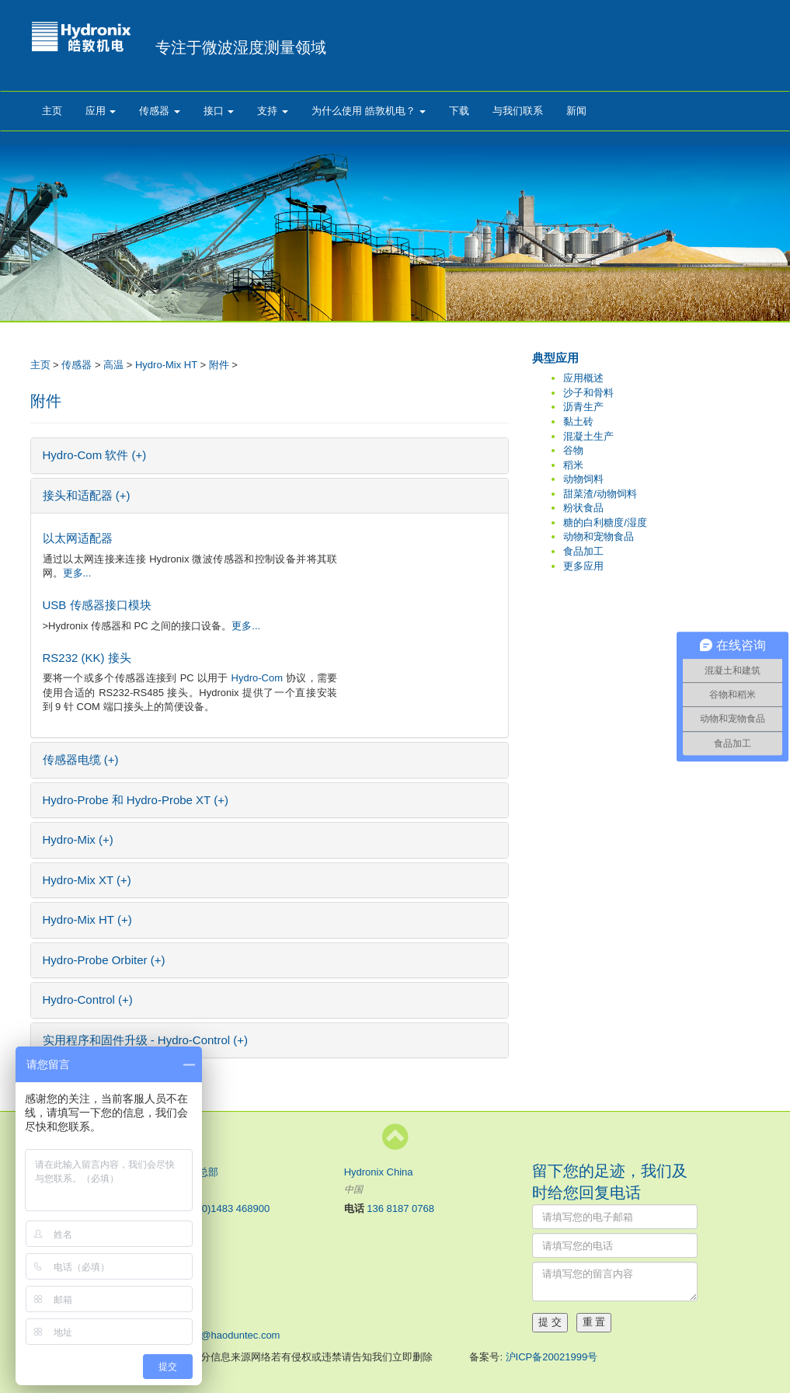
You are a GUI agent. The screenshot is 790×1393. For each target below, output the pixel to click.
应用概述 (583, 378)
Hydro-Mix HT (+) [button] (87, 919)
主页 (52, 111)
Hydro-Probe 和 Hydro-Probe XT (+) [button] (135, 799)
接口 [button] (219, 111)
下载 (459, 111)
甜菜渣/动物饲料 (600, 494)
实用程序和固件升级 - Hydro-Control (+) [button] (146, 1039)
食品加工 (583, 551)
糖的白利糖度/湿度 (605, 522)
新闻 (576, 111)
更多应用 (583, 566)
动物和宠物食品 (598, 536)
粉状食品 (583, 508)
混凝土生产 (588, 436)
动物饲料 (583, 479)
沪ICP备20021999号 (552, 1357)
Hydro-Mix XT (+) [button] (87, 879)
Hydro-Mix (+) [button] (78, 839)
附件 (219, 365)
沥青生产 (583, 407)
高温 (113, 365)
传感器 (76, 365)
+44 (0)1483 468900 (224, 1208)
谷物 (573, 450)
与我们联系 (517, 111)
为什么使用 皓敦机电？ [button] (368, 111)
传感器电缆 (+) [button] (81, 759)
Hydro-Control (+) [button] (88, 999)
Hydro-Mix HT (166, 365)
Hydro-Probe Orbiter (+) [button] (104, 959)
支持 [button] (272, 111)
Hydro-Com (257, 678)
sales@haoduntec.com (228, 1335)
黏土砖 (578, 421)
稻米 (573, 465)
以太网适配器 (78, 538)
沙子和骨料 (588, 393)
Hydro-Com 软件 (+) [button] (95, 454)
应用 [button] (101, 111)
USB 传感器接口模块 (97, 604)
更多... (77, 573)
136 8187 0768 (400, 1208)
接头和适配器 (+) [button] (87, 495)
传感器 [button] (159, 111)
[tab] (270, 455)
